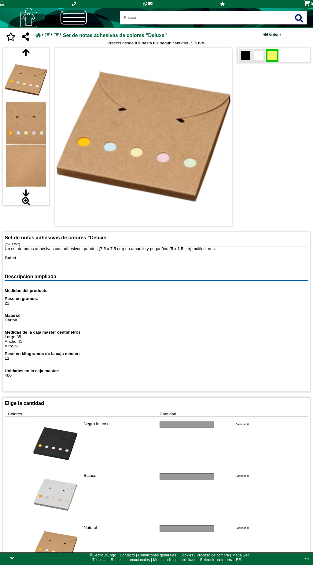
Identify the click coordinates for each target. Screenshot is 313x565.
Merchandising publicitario (174, 560)
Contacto (127, 555)
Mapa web (240, 555)
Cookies (186, 555)
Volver (272, 34)
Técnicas (99, 560)
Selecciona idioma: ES (220, 559)
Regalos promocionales (130, 560)
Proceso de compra (213, 555)
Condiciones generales (157, 555)
